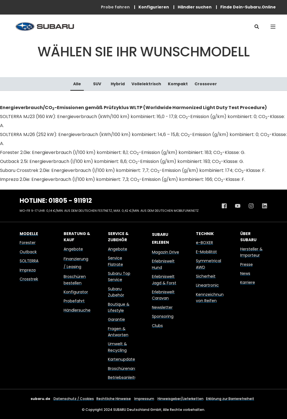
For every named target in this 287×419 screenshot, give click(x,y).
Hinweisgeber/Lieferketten (180, 398)
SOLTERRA (29, 261)
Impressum (144, 398)
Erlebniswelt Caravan (163, 295)
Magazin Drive (165, 252)
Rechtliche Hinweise (113, 398)
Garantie (116, 319)
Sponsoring (162, 316)
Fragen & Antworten (118, 332)
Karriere (247, 282)
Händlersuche (77, 310)
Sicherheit (206, 276)
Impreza (28, 270)
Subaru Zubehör (116, 292)
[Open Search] (256, 26)
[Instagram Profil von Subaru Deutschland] (251, 206)
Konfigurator (76, 292)
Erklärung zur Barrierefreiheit (230, 398)
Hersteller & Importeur (251, 252)
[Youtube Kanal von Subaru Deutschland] (237, 206)
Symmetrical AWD (208, 264)
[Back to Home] (44, 26)
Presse (246, 264)
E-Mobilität (206, 252)
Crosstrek (29, 279)
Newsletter (162, 307)
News (245, 273)
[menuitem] (115, 7)
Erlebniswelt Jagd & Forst (164, 280)
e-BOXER (204, 242)
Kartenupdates (122, 359)
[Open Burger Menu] (273, 26)
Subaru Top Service (119, 276)
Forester (28, 242)
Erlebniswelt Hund (163, 264)
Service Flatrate (115, 261)
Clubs (157, 325)
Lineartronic (207, 285)
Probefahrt (74, 301)
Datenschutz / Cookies (74, 398)
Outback (28, 252)
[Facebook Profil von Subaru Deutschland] (226, 206)
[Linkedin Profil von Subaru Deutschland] (262, 206)
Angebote (73, 249)
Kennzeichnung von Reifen (211, 297)
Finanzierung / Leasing (76, 263)
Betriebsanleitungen (127, 377)
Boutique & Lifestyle (118, 307)
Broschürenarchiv (125, 368)
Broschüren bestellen (75, 280)
